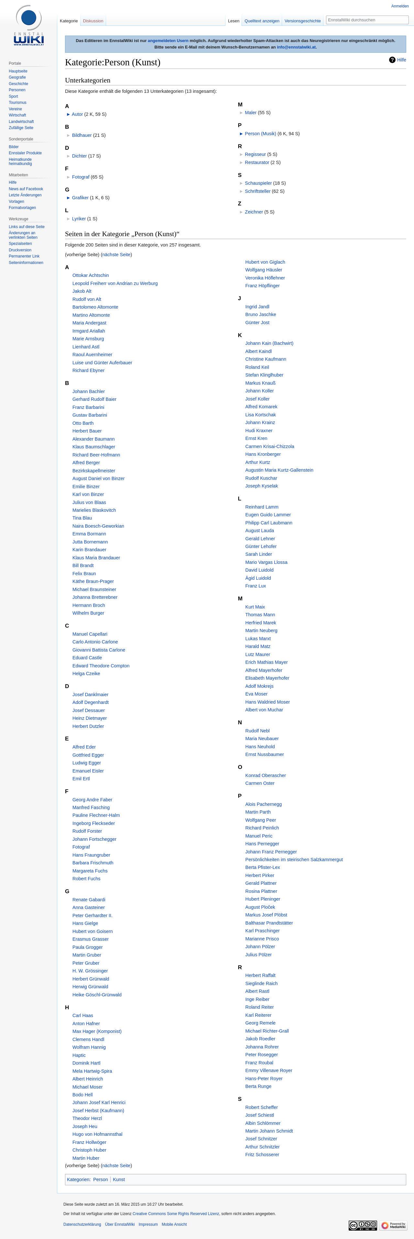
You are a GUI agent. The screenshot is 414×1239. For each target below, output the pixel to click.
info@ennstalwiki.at (296, 47)
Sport (13, 96)
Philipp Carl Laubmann (269, 522)
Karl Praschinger (262, 930)
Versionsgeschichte (303, 20)
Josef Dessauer (88, 710)
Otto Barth (83, 423)
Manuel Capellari (89, 634)
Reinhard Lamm (261, 507)
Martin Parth (258, 812)
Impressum (148, 1224)
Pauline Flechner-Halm (96, 815)
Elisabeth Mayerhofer (267, 678)
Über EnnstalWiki (120, 1224)
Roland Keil (257, 367)
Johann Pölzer (260, 946)
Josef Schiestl (259, 1115)
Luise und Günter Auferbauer (102, 362)
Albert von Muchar (264, 709)
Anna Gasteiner (88, 907)
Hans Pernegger (262, 843)
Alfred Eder (84, 747)
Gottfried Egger (88, 755)
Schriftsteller (257, 191)
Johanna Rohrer (262, 1046)
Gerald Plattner (261, 883)
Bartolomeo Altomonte (95, 307)
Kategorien (78, 1179)
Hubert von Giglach (265, 262)
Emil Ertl (81, 778)
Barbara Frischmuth (92, 862)
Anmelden (400, 6)
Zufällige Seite (21, 128)
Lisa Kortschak (260, 414)
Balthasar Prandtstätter (269, 923)
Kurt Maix (255, 606)
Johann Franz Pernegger (271, 851)
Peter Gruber (85, 963)
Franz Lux (255, 585)
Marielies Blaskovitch (94, 510)
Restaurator (257, 162)
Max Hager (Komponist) (97, 1031)
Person (100, 1179)
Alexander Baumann (93, 439)
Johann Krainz (260, 422)
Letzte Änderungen (25, 195)
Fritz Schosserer (262, 1154)
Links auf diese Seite (27, 227)
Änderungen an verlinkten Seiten (23, 235)
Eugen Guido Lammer (268, 514)
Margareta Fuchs (90, 870)
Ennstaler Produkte (25, 153)
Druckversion (20, 250)
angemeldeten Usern (168, 40)
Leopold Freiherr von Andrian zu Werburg (115, 283)
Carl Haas (82, 1015)
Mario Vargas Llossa (266, 562)
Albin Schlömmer (263, 1123)
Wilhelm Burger (88, 613)
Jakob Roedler (260, 1038)
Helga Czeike (86, 673)
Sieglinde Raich (261, 983)
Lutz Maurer (257, 654)
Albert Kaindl (258, 351)
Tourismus (18, 102)
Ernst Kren (256, 438)
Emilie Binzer (86, 486)
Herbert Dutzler (88, 726)
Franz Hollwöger (89, 1142)
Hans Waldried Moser (267, 702)
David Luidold (259, 570)
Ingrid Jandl (257, 306)
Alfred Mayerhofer (263, 670)
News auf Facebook (26, 189)
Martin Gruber (86, 955)
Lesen (233, 20)
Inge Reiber (257, 999)
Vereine (15, 109)
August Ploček (260, 907)
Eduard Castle (87, 657)
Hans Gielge (85, 923)
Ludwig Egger (86, 762)
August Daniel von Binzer (98, 478)
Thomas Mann (260, 614)
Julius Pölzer (258, 954)
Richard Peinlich (262, 827)
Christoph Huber (89, 1150)
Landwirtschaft (21, 121)
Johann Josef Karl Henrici (98, 1102)
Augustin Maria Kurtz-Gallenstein (279, 470)
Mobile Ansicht (174, 1224)
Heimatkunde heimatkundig (20, 161)
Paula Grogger (87, 947)
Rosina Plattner (261, 891)
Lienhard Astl (85, 346)
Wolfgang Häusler (263, 269)
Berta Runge (258, 1086)
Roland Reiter (259, 1007)
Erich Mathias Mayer (266, 662)
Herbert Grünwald (90, 978)
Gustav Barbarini (89, 415)
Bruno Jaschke (260, 314)
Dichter (79, 156)
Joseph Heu (84, 1126)
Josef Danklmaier (90, 694)
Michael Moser (87, 1087)
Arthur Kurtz (257, 462)
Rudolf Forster (87, 831)
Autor (77, 114)
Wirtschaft (17, 115)
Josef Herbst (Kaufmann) (98, 1110)
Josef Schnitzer (261, 1138)
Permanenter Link (24, 256)
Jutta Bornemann (90, 541)
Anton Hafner (86, 1023)
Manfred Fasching (91, 807)
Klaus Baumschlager (93, 446)
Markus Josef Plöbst (266, 914)
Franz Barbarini (88, 407)
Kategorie (69, 20)
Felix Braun (84, 573)
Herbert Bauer (87, 430)
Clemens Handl (88, 1039)
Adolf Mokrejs (259, 686)
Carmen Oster (260, 783)
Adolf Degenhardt (90, 702)
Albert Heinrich (87, 1078)
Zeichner (254, 211)
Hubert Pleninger (262, 899)
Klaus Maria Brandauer (96, 557)
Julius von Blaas (89, 502)
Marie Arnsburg (88, 338)
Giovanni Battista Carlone (98, 649)
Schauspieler (258, 183)
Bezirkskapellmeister (93, 470)
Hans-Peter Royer (264, 1078)
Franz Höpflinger (262, 285)
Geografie (17, 77)
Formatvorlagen (22, 207)
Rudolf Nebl (257, 730)
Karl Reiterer (258, 1015)
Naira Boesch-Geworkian (98, 526)
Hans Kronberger (263, 454)
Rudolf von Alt (86, 299)
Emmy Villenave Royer (268, 1070)
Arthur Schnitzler (262, 1146)
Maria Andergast (89, 322)
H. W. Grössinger (90, 970)
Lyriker (79, 218)
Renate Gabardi (88, 899)
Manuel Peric (259, 836)
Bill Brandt (83, 565)
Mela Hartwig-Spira (92, 1071)
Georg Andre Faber (92, 799)
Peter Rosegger (261, 1054)
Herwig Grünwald (90, 986)
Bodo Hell (82, 1094)
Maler (250, 112)
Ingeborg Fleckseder (93, 823)
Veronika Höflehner (265, 277)
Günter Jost (257, 322)
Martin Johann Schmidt (269, 1131)
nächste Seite (116, 254)
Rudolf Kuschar (261, 478)
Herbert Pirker (260, 875)
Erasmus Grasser (90, 939)
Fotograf (81, 177)
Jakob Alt (81, 291)
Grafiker (80, 197)
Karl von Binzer (88, 494)
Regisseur (255, 154)
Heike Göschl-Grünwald (97, 994)
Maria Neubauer (262, 738)
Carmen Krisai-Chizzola (269, 446)
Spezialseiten (20, 243)
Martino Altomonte (91, 315)
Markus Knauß (260, 383)
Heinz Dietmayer (89, 718)
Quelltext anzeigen (262, 20)
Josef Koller (257, 398)
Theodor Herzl (87, 1118)
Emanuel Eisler (88, 770)
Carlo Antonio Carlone (95, 641)
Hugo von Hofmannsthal (97, 1134)
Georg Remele (260, 1022)
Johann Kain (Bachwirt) (269, 343)
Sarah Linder (258, 554)
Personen (17, 90)
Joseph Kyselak (261, 485)
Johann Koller (259, 390)
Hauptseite (18, 71)
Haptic (79, 1055)
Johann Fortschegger (94, 839)
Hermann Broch (88, 605)
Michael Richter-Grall (267, 1031)
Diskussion (93, 20)
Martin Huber (85, 1158)
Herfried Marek (260, 622)
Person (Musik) (260, 133)
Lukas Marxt (258, 638)
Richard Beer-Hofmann (96, 454)
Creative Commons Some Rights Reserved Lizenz (176, 1214)
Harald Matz (258, 646)
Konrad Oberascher (265, 775)
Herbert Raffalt (260, 975)
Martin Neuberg (261, 630)
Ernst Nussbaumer (264, 754)
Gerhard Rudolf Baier (94, 399)
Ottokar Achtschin (90, 275)
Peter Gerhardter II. (92, 915)
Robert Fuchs (86, 878)
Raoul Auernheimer (92, 354)
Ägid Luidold (258, 578)
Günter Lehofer (261, 546)
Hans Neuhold (260, 746)
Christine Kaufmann (265, 359)
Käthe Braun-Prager (93, 581)
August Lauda (259, 530)
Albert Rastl (257, 991)
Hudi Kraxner (259, 430)
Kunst (119, 1179)
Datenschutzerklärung (82, 1224)
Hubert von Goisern (92, 931)
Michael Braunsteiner (94, 589)
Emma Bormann (89, 533)
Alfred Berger (86, 462)
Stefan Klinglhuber (264, 375)
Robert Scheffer (261, 1107)
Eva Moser (256, 693)
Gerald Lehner (260, 538)
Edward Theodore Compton (101, 665)
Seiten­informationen (26, 262)
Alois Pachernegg (263, 804)
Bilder (14, 147)
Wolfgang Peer (260, 820)
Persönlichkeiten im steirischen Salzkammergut (294, 859)
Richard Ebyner (88, 370)
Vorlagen (16, 201)
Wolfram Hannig (89, 1047)
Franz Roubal (259, 1062)
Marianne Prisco (262, 938)
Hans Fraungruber (91, 855)
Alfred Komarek (261, 406)
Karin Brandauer (89, 549)
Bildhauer (82, 135)
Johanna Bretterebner (94, 597)
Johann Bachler (88, 391)
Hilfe (401, 59)
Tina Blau (82, 518)
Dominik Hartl (86, 1063)
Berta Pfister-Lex (262, 867)
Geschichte (18, 84)
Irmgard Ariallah (88, 331)
